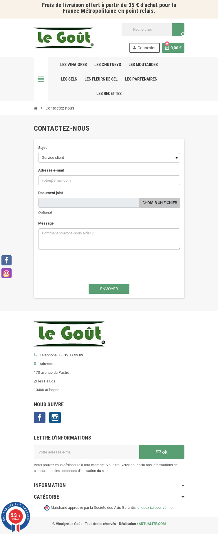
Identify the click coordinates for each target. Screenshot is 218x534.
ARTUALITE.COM (152, 524)
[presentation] (119, 269)
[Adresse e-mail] (86, 452)
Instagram (55, 417)
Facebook (39, 417)
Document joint (50, 193)
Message (46, 223)
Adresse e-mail (51, 170)
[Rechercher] (153, 29)
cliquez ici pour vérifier (155, 507)
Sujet (42, 147)
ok (162, 452)
